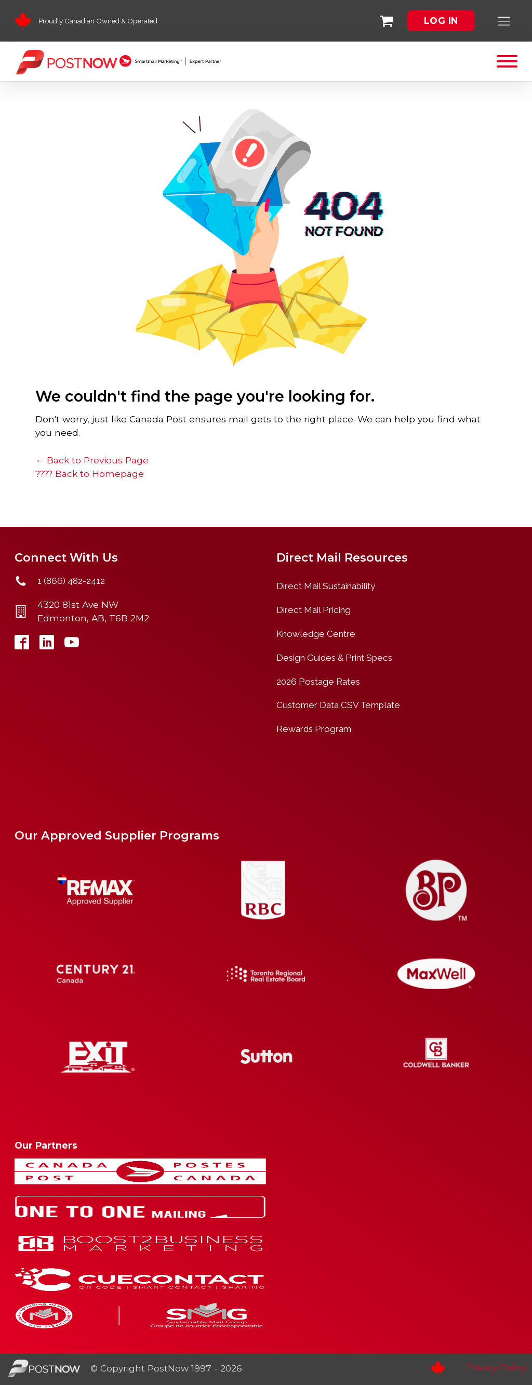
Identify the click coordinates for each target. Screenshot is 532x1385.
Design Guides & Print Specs (334, 657)
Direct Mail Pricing (313, 610)
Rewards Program (313, 729)
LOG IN (441, 20)
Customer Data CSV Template (338, 705)
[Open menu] (507, 61)
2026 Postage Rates (318, 681)
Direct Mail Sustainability (325, 586)
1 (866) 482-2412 (71, 581)
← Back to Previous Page (92, 460)
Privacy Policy (496, 1367)
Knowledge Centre (315, 634)
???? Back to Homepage (89, 473)
